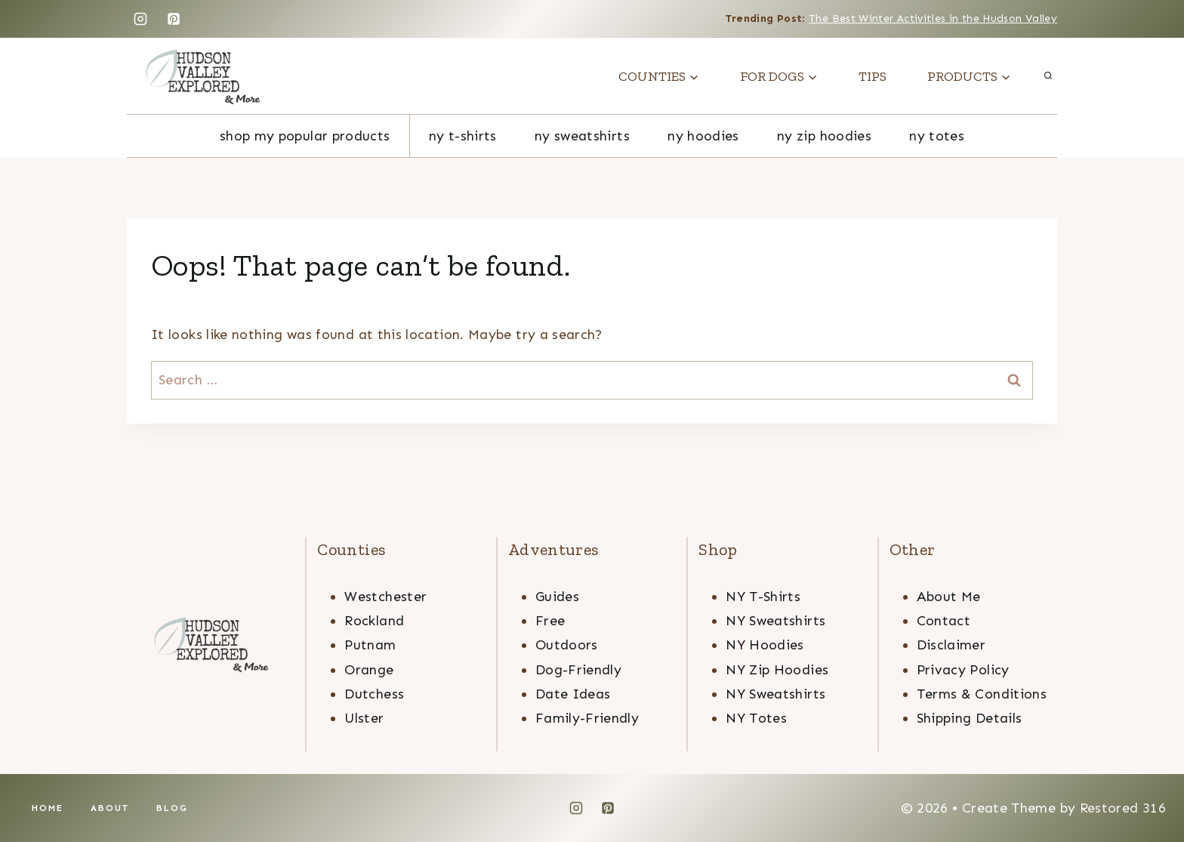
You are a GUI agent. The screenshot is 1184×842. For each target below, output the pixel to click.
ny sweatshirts (582, 136)
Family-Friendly (587, 718)
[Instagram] (140, 18)
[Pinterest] (173, 18)
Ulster (364, 718)
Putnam (370, 645)
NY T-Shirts (463, 136)
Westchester (385, 596)
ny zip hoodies (824, 136)
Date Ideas (573, 694)
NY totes (936, 136)
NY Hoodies (765, 645)
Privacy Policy (963, 670)
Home (47, 808)
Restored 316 (1123, 808)
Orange (368, 670)
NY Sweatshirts (775, 620)
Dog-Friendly (578, 670)
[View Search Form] (1048, 76)
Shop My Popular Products (305, 136)
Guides (557, 596)
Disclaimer (951, 645)
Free (550, 620)
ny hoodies (703, 136)
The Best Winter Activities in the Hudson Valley (933, 18)
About (110, 808)
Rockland (374, 620)
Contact (944, 620)
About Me (949, 596)
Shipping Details (969, 718)
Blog (172, 808)
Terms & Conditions (982, 694)
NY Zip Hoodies (777, 670)
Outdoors (566, 645)
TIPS (872, 76)
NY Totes (756, 718)
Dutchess (374, 694)
